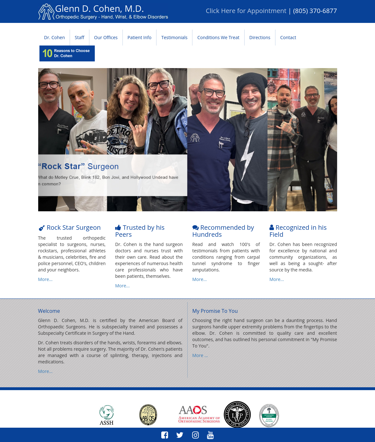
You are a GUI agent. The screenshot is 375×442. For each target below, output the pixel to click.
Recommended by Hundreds (223, 231)
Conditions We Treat (218, 37)
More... (45, 279)
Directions (259, 37)
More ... (200, 355)
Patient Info (139, 37)
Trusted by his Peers (139, 231)
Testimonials (174, 37)
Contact (288, 37)
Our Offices (106, 37)
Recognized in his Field (298, 231)
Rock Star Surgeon (73, 227)
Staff (79, 37)
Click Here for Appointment (246, 10)
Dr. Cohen (54, 37)
